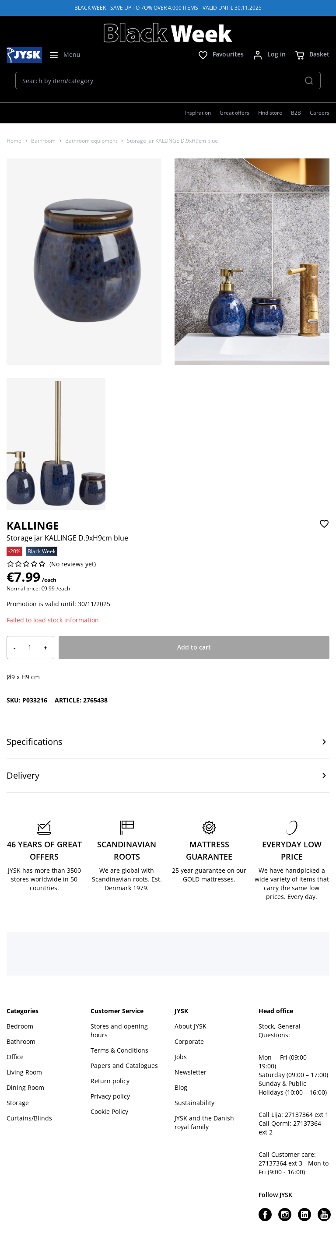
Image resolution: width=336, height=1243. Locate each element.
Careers (319, 112)
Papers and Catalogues (124, 1065)
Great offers (234, 112)
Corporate (189, 1041)
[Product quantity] (30, 647)
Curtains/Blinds (29, 1118)
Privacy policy (110, 1096)
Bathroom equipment (91, 140)
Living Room (24, 1072)
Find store (270, 112)
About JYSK (190, 1026)
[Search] (309, 80)
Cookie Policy (109, 1111)
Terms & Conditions (119, 1050)
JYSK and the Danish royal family (204, 1122)
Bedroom (20, 1026)
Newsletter (190, 1072)
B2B (296, 112)
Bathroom (43, 140)
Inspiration (198, 112)
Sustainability (194, 1103)
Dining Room (25, 1087)
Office (15, 1057)
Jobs (181, 1057)
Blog (181, 1087)
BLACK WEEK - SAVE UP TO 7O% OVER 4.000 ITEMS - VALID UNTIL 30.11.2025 (168, 7)
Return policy (110, 1081)
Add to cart (194, 647)
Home (14, 140)
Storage (18, 1103)
